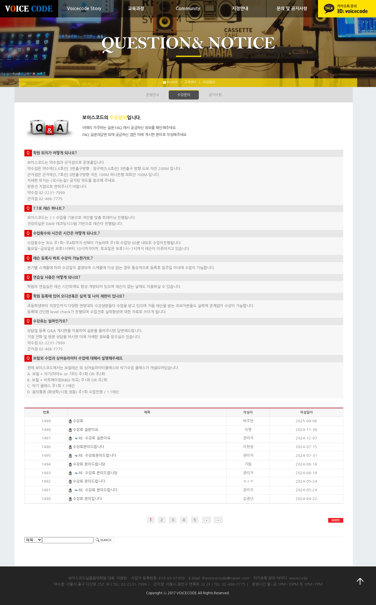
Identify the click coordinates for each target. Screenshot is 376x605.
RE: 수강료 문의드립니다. (99, 490)
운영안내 (152, 95)
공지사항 (215, 95)
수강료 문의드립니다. (89, 481)
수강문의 (183, 95)
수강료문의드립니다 (88, 447)
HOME (172, 82)
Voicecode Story (84, 8)
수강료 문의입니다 (87, 499)
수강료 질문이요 (85, 430)
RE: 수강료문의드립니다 (97, 455)
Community (188, 8)
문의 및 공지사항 (292, 8)
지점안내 (240, 8)
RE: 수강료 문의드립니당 (98, 473)
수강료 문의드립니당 (89, 464)
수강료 (78, 421)
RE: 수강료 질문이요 (94, 438)
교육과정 (136, 8)
